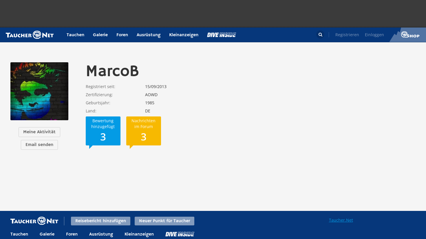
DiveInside (179, 234)
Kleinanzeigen (183, 35)
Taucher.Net (341, 220)
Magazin (221, 35)
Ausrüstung (148, 35)
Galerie (100, 35)
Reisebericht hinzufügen (100, 221)
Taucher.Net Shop (407, 35)
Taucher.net (30, 35)
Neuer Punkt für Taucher (164, 221)
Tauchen (75, 35)
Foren (122, 35)
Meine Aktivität (39, 132)
